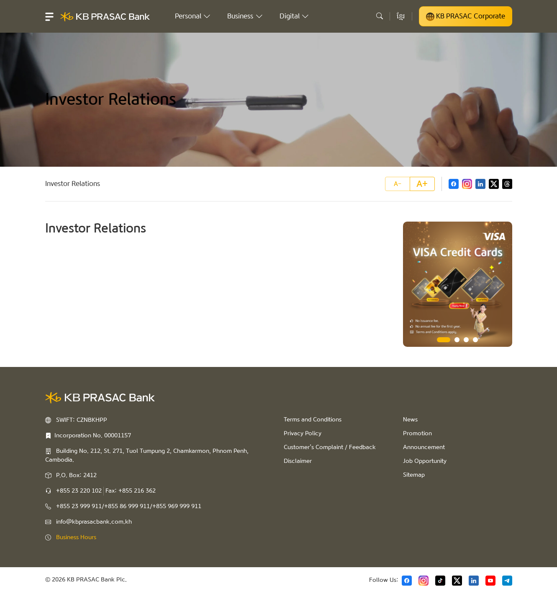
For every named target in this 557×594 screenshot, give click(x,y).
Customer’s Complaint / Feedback (330, 447)
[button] (49, 16)
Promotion (417, 433)
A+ (422, 183)
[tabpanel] (457, 284)
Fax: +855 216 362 (130, 491)
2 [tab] (456, 339)
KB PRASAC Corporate (465, 16)
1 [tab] (443, 339)
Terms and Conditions (312, 420)
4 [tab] (475, 339)
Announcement (424, 447)
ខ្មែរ (401, 16)
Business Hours (76, 537)
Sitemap (414, 475)
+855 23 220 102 (79, 491)
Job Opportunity (425, 461)
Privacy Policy (302, 433)
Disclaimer (298, 461)
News (410, 420)
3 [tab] (466, 339)
